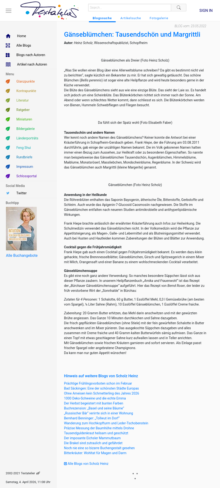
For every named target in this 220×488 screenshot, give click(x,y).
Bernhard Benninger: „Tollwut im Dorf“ (91, 418)
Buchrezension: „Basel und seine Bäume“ (94, 408)
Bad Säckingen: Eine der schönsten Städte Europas (101, 388)
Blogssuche (102, 18)
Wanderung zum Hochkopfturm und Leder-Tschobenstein (106, 423)
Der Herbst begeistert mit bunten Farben (93, 403)
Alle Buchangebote (21, 255)
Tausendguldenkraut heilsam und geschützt (96, 433)
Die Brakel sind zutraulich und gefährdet (93, 443)
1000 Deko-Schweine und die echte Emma (95, 398)
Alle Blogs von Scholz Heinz (86, 464)
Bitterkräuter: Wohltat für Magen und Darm (95, 453)
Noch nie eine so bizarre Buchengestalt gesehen (99, 448)
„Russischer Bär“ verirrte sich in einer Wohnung (98, 413)
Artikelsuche (130, 18)
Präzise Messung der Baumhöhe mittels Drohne (99, 428)
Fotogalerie (159, 18)
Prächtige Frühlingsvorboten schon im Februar (98, 383)
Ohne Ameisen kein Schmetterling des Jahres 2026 (101, 393)
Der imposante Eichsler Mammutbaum (92, 438)
